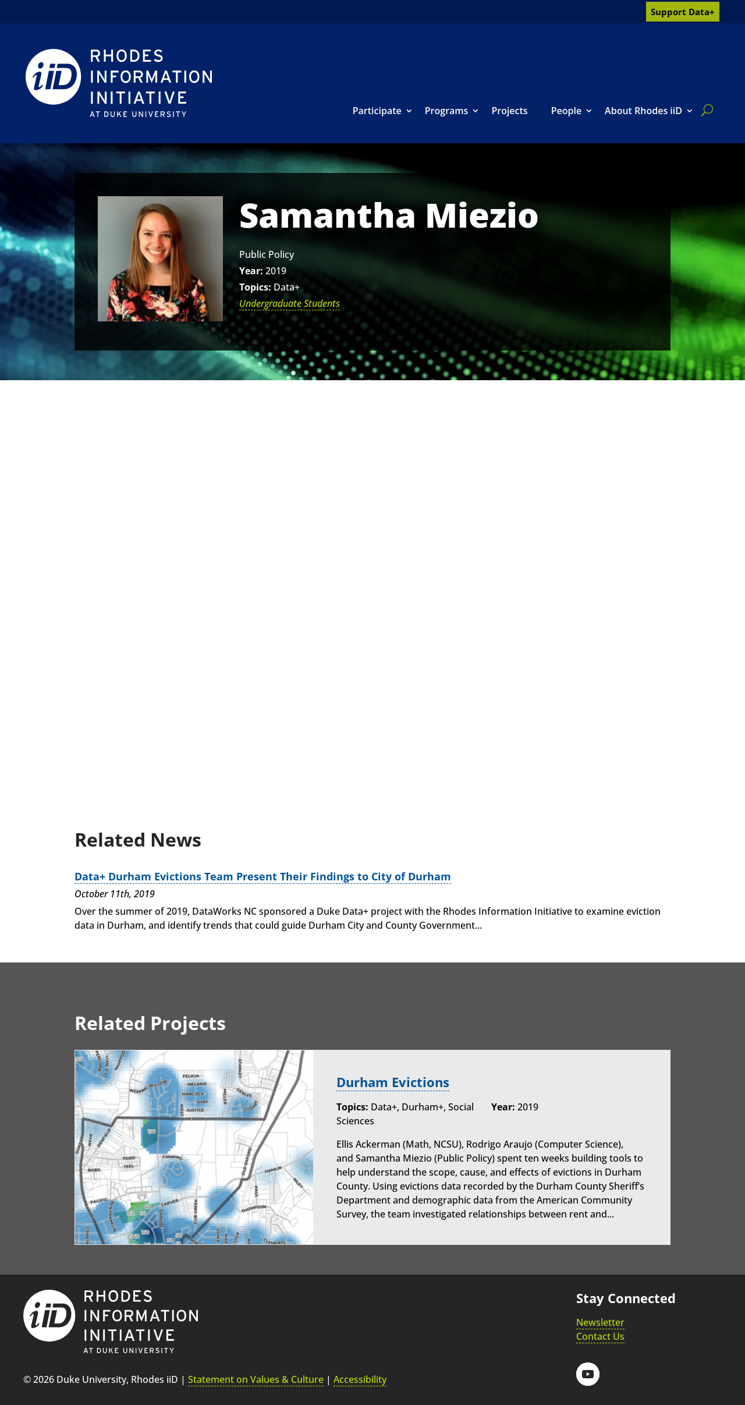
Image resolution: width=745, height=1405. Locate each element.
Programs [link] (447, 110)
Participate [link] (377, 110)
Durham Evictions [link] (392, 1082)
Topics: (255, 287)
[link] (119, 83)
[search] (705, 110)
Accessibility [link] (360, 1379)
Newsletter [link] (600, 1321)
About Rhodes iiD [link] (643, 110)
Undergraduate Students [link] (289, 303)
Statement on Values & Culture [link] (256, 1379)
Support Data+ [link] (683, 11)
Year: (251, 270)
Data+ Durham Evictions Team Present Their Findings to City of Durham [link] (262, 876)
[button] (587, 1373)
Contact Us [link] (600, 1335)
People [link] (566, 110)
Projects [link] (509, 110)
